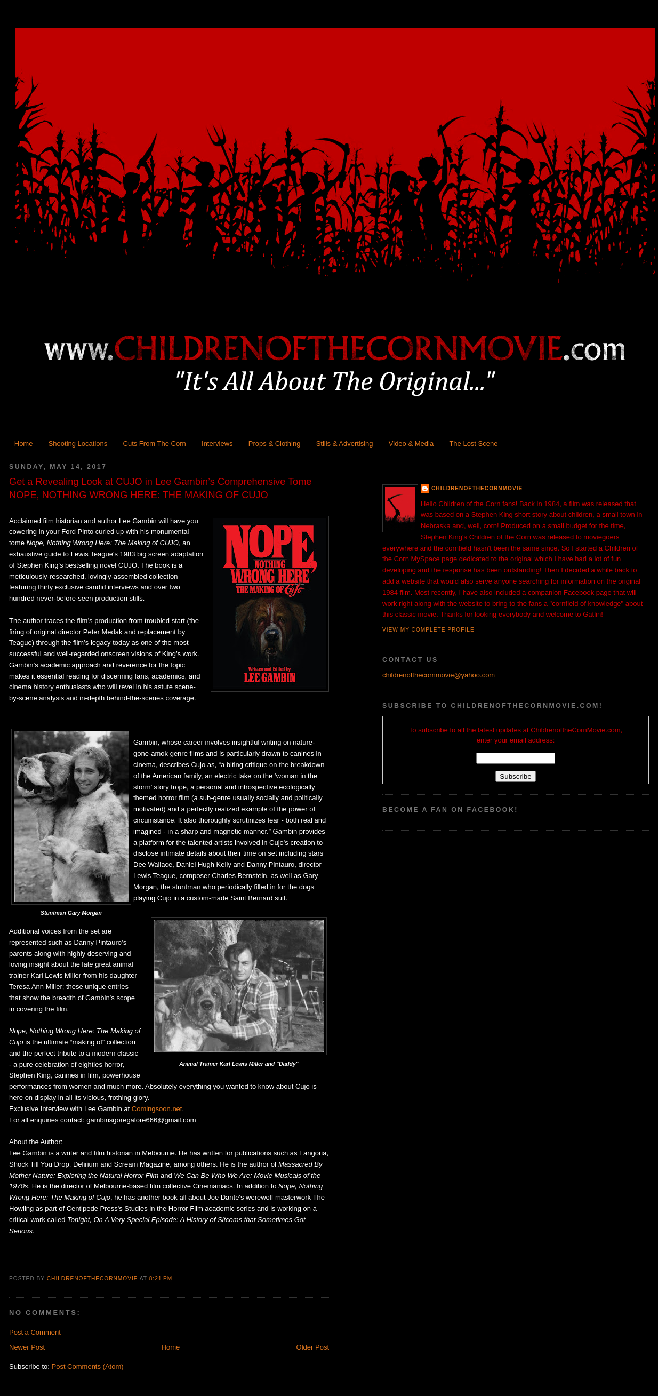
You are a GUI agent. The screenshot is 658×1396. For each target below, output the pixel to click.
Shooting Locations (78, 444)
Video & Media (411, 444)
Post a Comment (35, 1332)
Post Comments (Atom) (88, 1366)
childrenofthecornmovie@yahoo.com (438, 675)
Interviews (217, 444)
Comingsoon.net (157, 1109)
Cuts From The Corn (154, 444)
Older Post (312, 1347)
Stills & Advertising (344, 444)
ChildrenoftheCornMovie (477, 488)
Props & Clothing (274, 444)
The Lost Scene (473, 444)
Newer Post (27, 1347)
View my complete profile (428, 630)
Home (23, 444)
